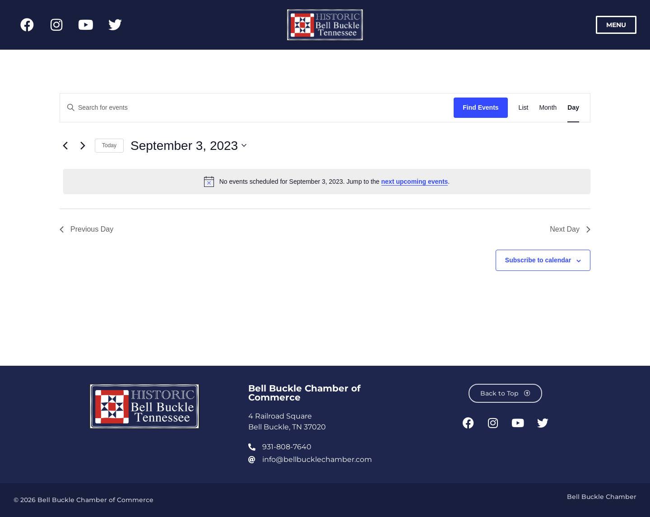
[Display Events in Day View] (573, 107)
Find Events (480, 107)
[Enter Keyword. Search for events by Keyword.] (257, 107)
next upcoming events (414, 181)
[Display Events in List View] (524, 107)
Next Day (570, 229)
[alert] (326, 181)
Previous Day (86, 229)
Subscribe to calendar (538, 260)
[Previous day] (65, 145)
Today (109, 145)
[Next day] (82, 145)
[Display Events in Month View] (548, 107)
